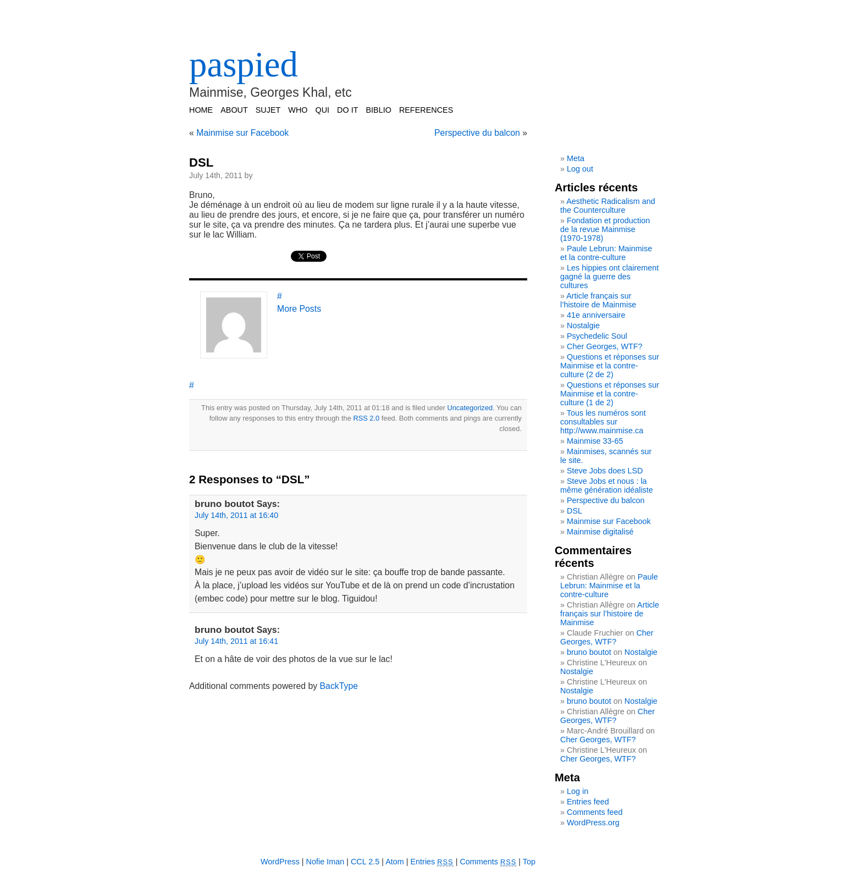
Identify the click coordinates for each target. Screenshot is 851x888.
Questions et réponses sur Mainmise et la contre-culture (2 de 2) (609, 365)
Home (201, 110)
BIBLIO (378, 110)
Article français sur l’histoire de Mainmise (598, 300)
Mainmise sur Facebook (242, 132)
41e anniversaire (596, 315)
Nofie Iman (325, 861)
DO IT (347, 110)
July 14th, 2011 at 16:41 (236, 641)
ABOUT (234, 110)
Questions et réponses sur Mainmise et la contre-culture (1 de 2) (609, 393)
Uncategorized (470, 408)
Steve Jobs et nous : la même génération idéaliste (606, 485)
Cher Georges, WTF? (605, 346)
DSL (201, 162)
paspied (243, 64)
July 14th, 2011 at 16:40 (236, 515)
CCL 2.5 (365, 861)
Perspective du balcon (477, 132)
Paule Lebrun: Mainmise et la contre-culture (606, 253)
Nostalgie (583, 325)
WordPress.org (593, 822)
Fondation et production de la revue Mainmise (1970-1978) (605, 229)
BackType (339, 686)
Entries (432, 861)
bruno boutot (589, 652)
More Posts (299, 308)
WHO (297, 110)
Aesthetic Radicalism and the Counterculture (607, 205)
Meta (575, 158)
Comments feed (595, 812)
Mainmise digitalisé (600, 531)
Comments (488, 861)
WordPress (280, 861)
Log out (580, 168)
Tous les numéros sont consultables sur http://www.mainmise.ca (603, 422)
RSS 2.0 (366, 418)
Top (529, 861)
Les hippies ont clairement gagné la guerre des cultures (609, 276)
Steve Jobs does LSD (605, 470)
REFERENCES (426, 110)
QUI (323, 110)
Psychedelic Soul (597, 336)
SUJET (268, 110)
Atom (394, 861)
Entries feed (588, 801)
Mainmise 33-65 (595, 441)
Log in (577, 791)
